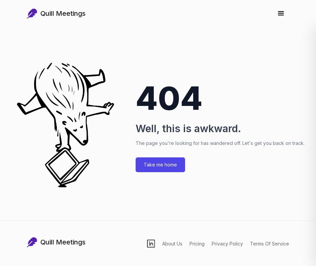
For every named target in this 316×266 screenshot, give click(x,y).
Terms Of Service (269, 243)
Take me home (160, 164)
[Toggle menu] (281, 13)
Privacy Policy (227, 243)
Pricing (197, 243)
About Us (172, 243)
